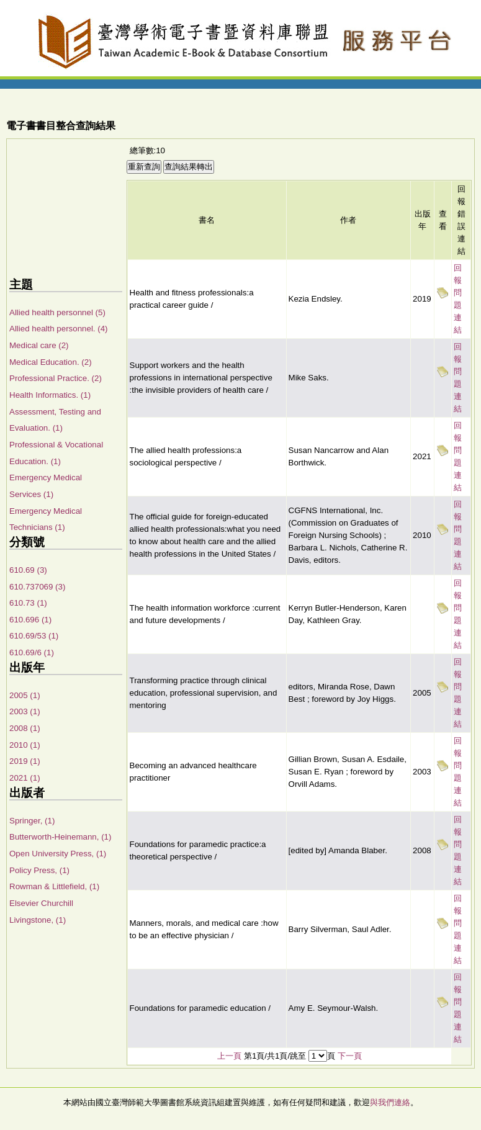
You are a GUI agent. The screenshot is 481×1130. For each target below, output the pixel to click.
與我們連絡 (390, 1102)
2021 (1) (24, 777)
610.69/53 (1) (33, 635)
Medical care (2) (39, 345)
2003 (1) (24, 711)
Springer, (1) (32, 820)
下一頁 (350, 1055)
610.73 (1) (28, 603)
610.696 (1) (30, 619)
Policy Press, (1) (39, 870)
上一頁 (229, 1055)
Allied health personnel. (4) (58, 328)
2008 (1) (24, 728)
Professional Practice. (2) (55, 378)
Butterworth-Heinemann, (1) (60, 836)
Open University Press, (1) (57, 853)
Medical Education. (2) (50, 362)
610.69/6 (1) (31, 652)
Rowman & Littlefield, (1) (54, 886)
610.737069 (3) (37, 586)
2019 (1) (24, 761)
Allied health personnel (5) (57, 312)
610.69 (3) (28, 570)
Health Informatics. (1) (50, 395)
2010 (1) (24, 745)
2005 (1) (24, 695)
